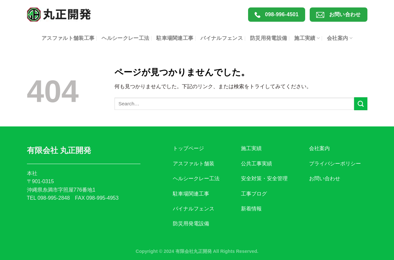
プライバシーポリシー (335, 163)
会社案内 (339, 38)
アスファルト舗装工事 (68, 38)
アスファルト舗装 (193, 163)
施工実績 (307, 38)
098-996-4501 (277, 15)
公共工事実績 (256, 163)
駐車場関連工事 (174, 38)
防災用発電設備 (268, 38)
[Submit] (360, 103)
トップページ (188, 148)
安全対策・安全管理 (264, 178)
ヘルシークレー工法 (125, 38)
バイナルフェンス (221, 38)
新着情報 (251, 208)
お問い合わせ (338, 15)
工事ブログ (254, 193)
